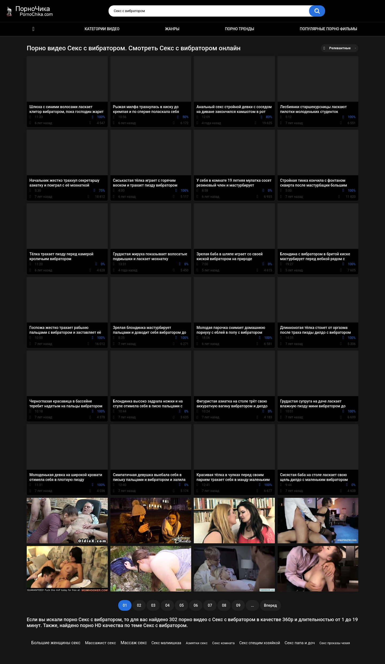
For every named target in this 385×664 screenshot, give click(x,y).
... (252, 605)
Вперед (270, 605)
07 (210, 605)
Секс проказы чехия (334, 643)
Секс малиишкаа (166, 643)
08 (224, 605)
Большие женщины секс (55, 642)
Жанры (172, 29)
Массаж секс (134, 642)
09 (238, 605)
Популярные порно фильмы (328, 29)
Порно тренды (239, 29)
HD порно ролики (33, 29)
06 (196, 605)
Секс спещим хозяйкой (259, 643)
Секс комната (223, 643)
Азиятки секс (196, 643)
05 (181, 605)
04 (167, 605)
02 (139, 605)
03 (153, 605)
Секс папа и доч (300, 642)
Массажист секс (100, 642)
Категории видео (102, 29)
